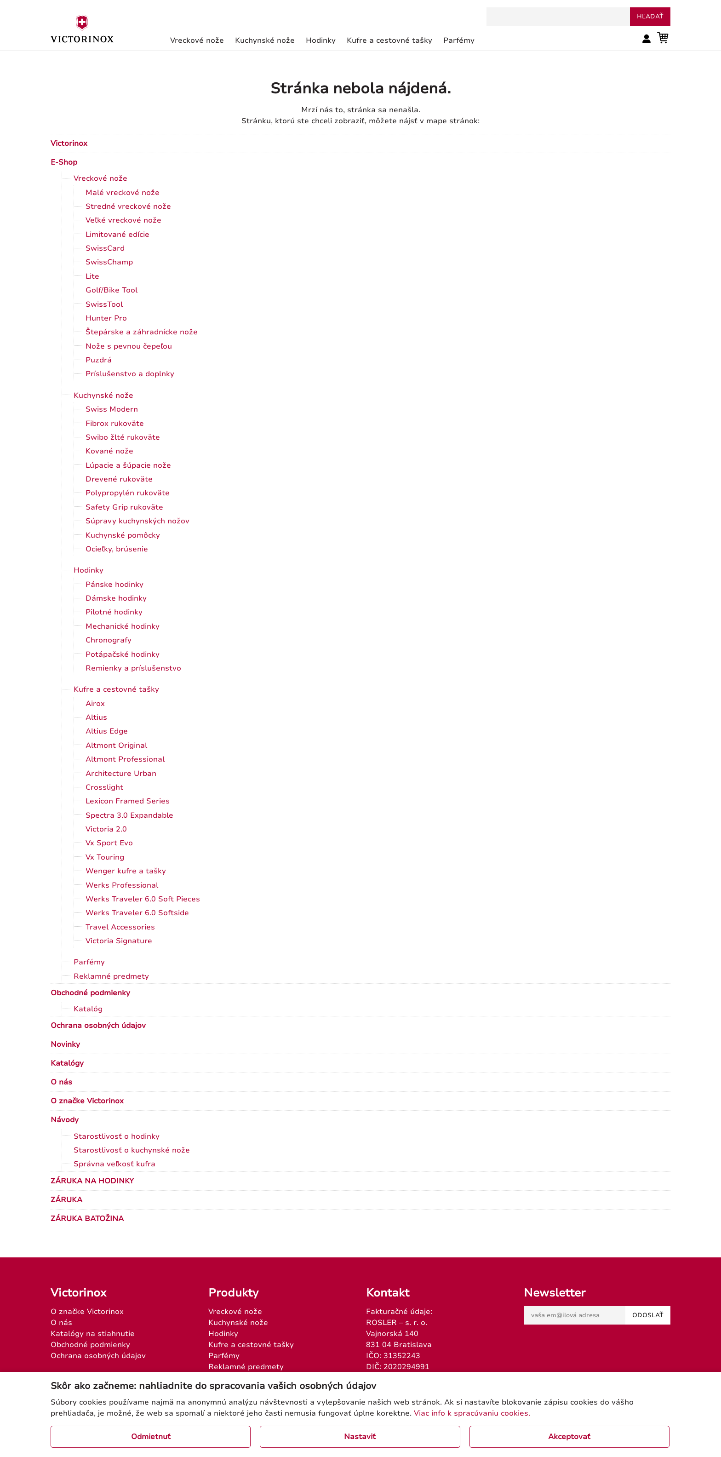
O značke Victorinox (87, 1101)
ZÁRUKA (66, 1200)
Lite (92, 276)
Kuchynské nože (103, 395)
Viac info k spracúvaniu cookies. (472, 1413)
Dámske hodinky (116, 598)
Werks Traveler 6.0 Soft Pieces (143, 899)
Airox (95, 704)
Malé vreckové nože (123, 193)
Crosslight (104, 787)
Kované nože (109, 451)
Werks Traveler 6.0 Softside (137, 913)
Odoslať (648, 1315)
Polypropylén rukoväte (128, 493)
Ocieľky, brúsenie (117, 549)
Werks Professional (122, 885)
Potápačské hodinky (123, 654)
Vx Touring (105, 857)
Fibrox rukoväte (115, 424)
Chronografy (109, 640)
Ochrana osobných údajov (98, 1026)
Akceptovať (569, 1437)
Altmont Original (116, 745)
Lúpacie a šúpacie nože (128, 465)
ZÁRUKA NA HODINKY (92, 1181)
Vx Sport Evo (109, 843)
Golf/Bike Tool (111, 290)
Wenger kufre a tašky (126, 871)
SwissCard (105, 248)
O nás (61, 1082)
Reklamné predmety (111, 976)
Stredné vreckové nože (128, 206)
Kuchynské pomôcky (123, 535)
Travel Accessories (120, 927)
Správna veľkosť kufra (114, 1164)
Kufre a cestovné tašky (116, 689)
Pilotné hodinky (114, 612)
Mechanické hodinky (123, 626)
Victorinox (69, 143)
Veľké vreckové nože (123, 220)
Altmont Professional (125, 759)
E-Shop (64, 162)
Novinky (65, 1044)
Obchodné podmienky (90, 993)
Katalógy (67, 1063)
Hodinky (88, 570)
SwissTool (104, 304)
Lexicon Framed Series (128, 801)
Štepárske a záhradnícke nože (142, 332)
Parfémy (89, 962)
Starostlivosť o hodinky (117, 1136)
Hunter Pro (106, 318)
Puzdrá (99, 360)
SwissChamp (109, 262)
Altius (96, 717)
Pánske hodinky (114, 584)
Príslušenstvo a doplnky (130, 374)
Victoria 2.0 (106, 829)
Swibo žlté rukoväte (123, 437)
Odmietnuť (151, 1437)
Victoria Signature (119, 941)
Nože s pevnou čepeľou (129, 346)
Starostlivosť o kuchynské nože (132, 1150)
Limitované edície (117, 234)
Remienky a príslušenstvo (133, 668)
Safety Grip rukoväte (124, 507)
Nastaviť (360, 1437)
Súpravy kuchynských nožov (137, 521)
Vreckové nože (100, 178)
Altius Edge (107, 731)
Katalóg (88, 1009)
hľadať (650, 16)
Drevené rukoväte (119, 479)
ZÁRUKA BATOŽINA (87, 1219)
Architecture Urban (121, 774)
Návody (65, 1120)
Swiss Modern (112, 409)
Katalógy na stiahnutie (93, 1334)
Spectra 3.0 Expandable (129, 815)
